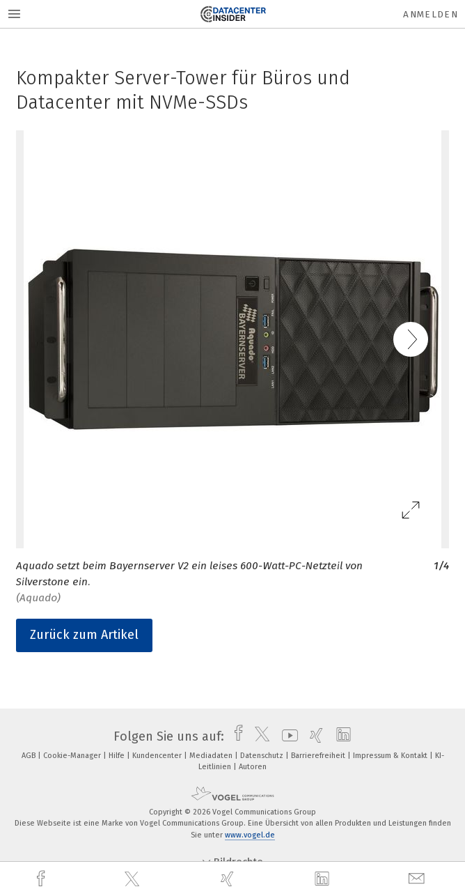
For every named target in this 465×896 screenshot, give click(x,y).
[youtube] (286, 736)
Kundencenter (158, 755)
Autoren (253, 766)
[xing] (229, 879)
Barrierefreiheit (319, 755)
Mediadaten (212, 755)
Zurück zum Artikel (84, 634)
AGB (30, 755)
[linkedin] (323, 879)
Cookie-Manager (73, 755)
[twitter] (134, 879)
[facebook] (42, 879)
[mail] (418, 879)
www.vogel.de (250, 835)
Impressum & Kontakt (391, 755)
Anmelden (430, 14)
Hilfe (118, 755)
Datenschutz (262, 755)
